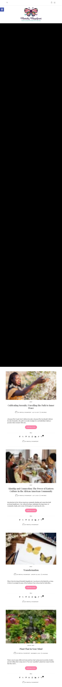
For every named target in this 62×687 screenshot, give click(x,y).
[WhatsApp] (32, 436)
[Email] (29, 436)
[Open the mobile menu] (54, 3)
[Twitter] (22, 436)
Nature (29, 645)
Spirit (31, 401)
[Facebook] (20, 436)
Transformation (31, 570)
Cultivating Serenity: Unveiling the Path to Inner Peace (31, 406)
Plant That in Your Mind (31, 648)
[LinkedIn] (35, 436)
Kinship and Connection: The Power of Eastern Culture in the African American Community (31, 489)
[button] (2, 9)
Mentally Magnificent (25, 412)
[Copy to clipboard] (38, 436)
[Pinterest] (26, 436)
